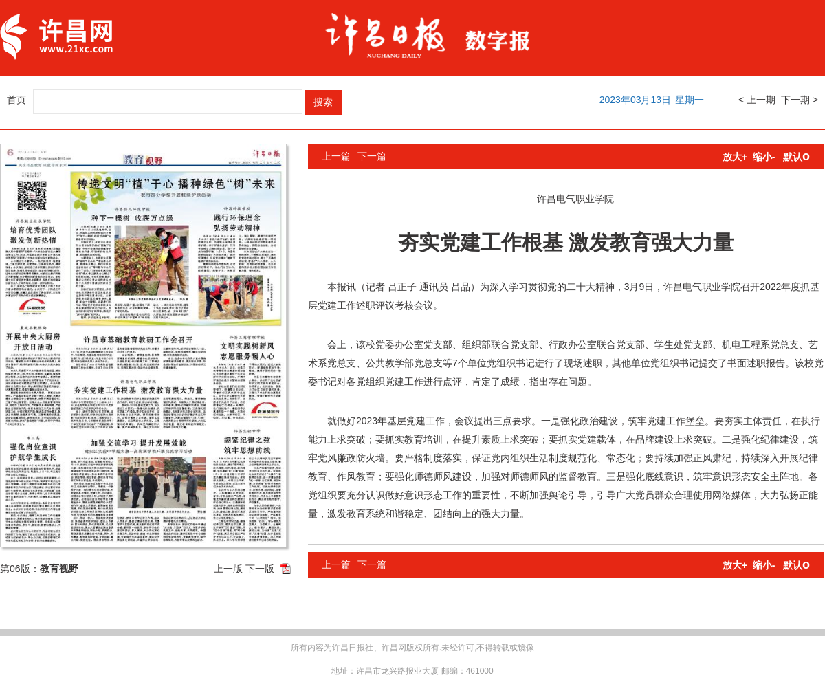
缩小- (764, 156)
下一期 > (799, 99)
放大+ (735, 156)
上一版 (228, 568)
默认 (796, 156)
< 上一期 (757, 99)
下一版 (259, 568)
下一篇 (372, 156)
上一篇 (336, 156)
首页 (16, 99)
